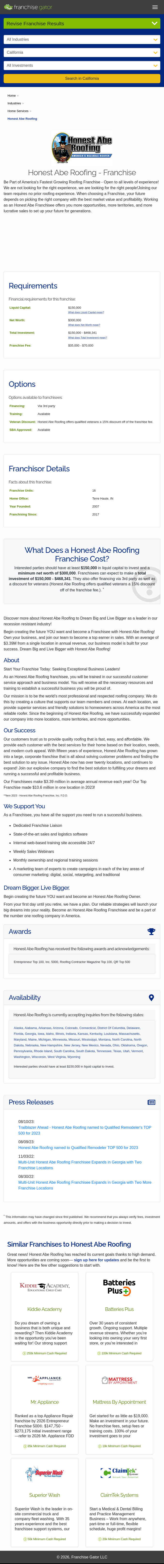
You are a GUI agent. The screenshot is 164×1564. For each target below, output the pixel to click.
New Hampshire (51, 1045)
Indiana (71, 1034)
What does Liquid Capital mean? (86, 312)
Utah (126, 1051)
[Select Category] (82, 39)
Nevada (105, 1045)
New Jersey (72, 1045)
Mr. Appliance (44, 1402)
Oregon (142, 1045)
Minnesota (59, 1039)
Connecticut (87, 1028)
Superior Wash (44, 1495)
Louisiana (110, 1034)
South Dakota (85, 1051)
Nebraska (32, 1045)
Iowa (41, 1034)
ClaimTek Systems (119, 1495)
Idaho (50, 1034)
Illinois (59, 1034)
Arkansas (44, 1028)
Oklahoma (128, 1045)
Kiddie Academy (44, 1309)
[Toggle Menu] (155, 6)
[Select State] (82, 52)
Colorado (71, 1028)
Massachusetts (129, 1034)
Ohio (116, 1045)
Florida (18, 1034)
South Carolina (64, 1051)
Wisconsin (39, 1057)
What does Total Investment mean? (87, 337)
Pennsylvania (23, 1051)
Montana (104, 1039)
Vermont (137, 1051)
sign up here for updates (96, 1260)
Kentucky (96, 1034)
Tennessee (104, 1051)
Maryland (20, 1039)
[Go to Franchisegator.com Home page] (28, 6)
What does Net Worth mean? (84, 325)
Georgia (30, 1034)
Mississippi (89, 1039)
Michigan (44, 1039)
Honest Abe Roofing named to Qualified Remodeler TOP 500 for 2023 (78, 1148)
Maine (32, 1039)
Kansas (83, 1034)
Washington (22, 1057)
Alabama (31, 1028)
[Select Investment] (82, 65)
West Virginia (57, 1057)
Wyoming (73, 1057)
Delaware (133, 1028)
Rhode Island (43, 1051)
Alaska (18, 1028)
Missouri (74, 1039)
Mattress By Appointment (119, 1402)
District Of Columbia (111, 1028)
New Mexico (90, 1045)
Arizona (58, 1028)
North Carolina (122, 1039)
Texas (117, 1051)
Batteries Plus (119, 1309)
